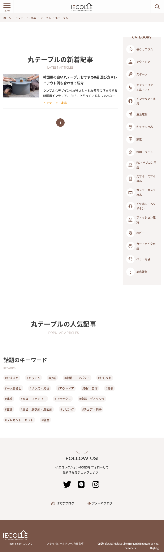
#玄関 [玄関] (9, 409)
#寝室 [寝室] (45, 420)
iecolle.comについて (21, 544)
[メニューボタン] (6, 6)
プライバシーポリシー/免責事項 (65, 544)
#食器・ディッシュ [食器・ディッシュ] (92, 399)
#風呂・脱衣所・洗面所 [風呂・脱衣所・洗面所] (36, 409)
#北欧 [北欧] (9, 399)
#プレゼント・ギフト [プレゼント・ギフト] (19, 420)
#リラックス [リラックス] (63, 399)
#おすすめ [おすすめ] (12, 378)
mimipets (130, 548)
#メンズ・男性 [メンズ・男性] (39, 388)
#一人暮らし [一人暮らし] (13, 388)
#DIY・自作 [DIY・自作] (90, 388)
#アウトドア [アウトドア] (65, 388)
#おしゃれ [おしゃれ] (105, 378)
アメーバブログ (102, 503)
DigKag (154, 548)
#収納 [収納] (52, 378)
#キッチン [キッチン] (33, 378)
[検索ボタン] (157, 6)
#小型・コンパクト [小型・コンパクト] (77, 378)
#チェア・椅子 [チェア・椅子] (92, 409)
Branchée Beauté (138, 544)
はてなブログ (65, 503)
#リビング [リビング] (67, 409)
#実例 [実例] (109, 388)
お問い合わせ (105, 544)
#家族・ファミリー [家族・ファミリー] (33, 399)
